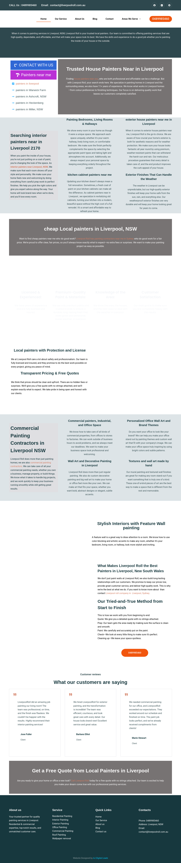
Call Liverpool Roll (80, 780)
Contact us (100, 831)
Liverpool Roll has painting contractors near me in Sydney (105, 238)
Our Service (61, 19)
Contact (109, 19)
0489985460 (29, 5)
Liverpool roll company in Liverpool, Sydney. (128, 593)
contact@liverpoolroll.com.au (67, 5)
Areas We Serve (132, 19)
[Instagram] (162, 5)
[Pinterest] (169, 5)
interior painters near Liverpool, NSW (29, 167)
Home (43, 19)
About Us (79, 19)
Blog (95, 19)
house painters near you (86, 78)
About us (99, 824)
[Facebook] (154, 5)
